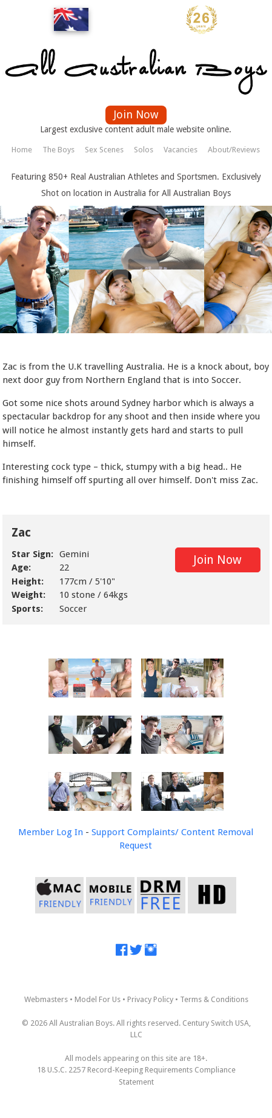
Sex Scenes (104, 149)
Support (108, 832)
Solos (143, 149)
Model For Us (98, 999)
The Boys (58, 149)
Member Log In (50, 832)
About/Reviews (234, 149)
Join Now (136, 114)
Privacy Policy (150, 999)
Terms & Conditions (214, 999)
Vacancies (180, 149)
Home (22, 149)
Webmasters (46, 999)
